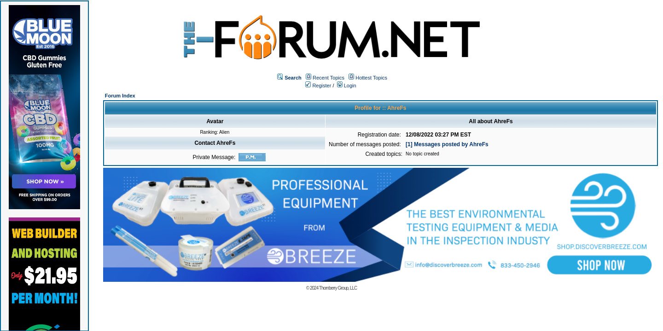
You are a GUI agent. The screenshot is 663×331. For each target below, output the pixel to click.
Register (318, 85)
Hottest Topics (371, 77)
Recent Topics (328, 77)
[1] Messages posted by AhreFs (447, 144)
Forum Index (120, 95)
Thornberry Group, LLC (338, 288)
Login (346, 85)
